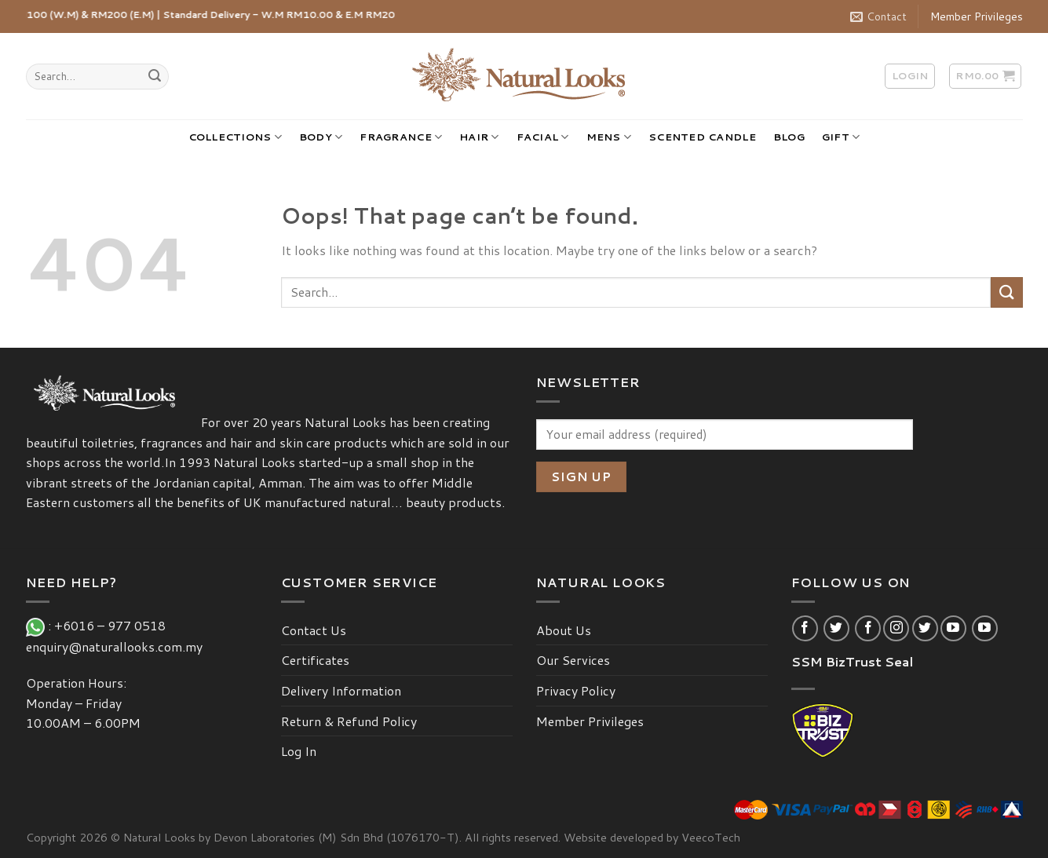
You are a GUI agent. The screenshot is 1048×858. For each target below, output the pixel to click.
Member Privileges (976, 16)
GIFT (841, 137)
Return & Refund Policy (349, 721)
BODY (320, 137)
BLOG (789, 137)
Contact (878, 16)
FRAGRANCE (401, 137)
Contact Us (313, 630)
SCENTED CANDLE (702, 137)
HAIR (478, 137)
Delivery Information (341, 690)
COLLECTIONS (235, 137)
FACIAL (543, 137)
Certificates (315, 660)
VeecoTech (710, 837)
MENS (608, 137)
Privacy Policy (575, 690)
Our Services (573, 660)
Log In (298, 751)
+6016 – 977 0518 (113, 625)
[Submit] (154, 77)
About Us (563, 630)
